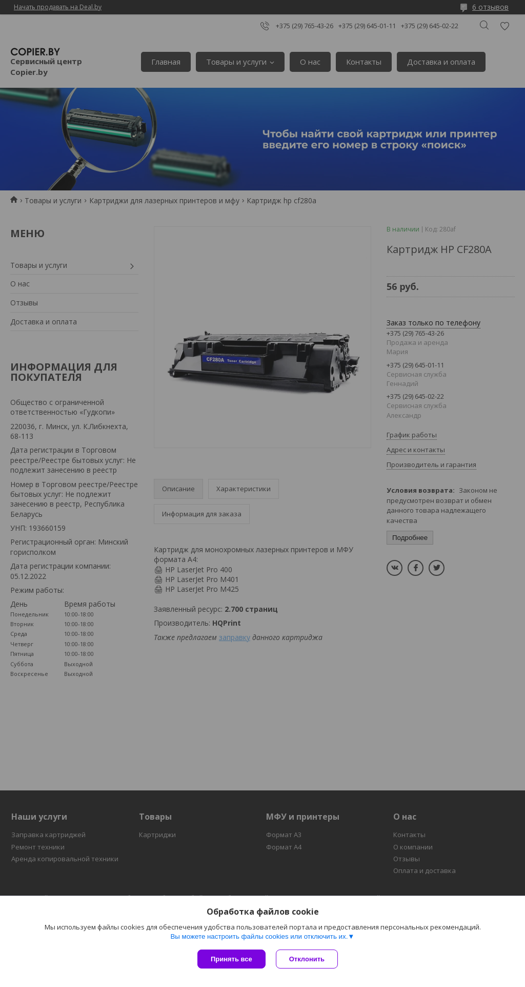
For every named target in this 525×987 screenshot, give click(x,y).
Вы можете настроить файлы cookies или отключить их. (259, 936)
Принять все (231, 959)
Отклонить (307, 959)
